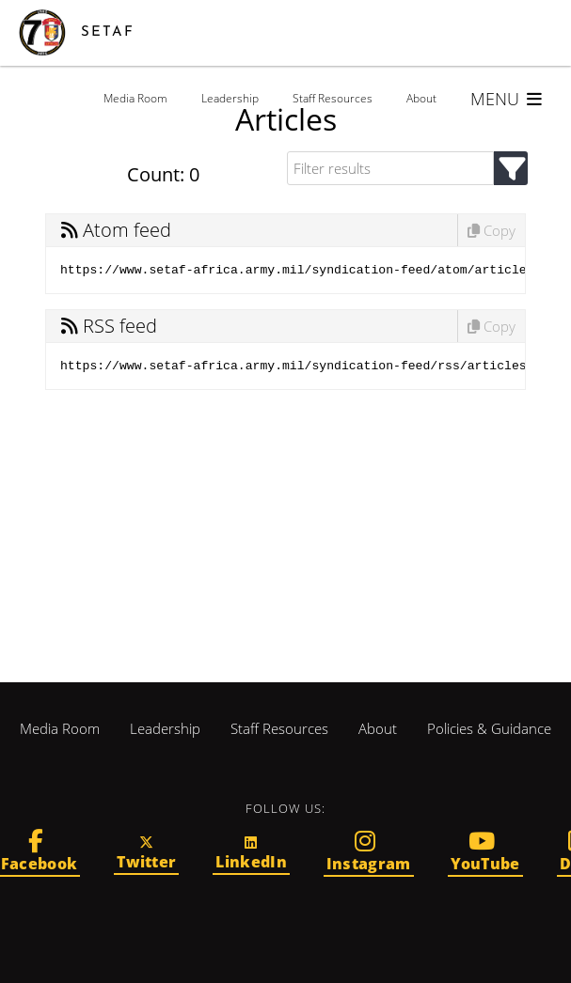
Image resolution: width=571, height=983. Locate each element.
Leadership (230, 98)
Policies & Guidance (489, 728)
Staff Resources (333, 98)
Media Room (135, 98)
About (421, 98)
